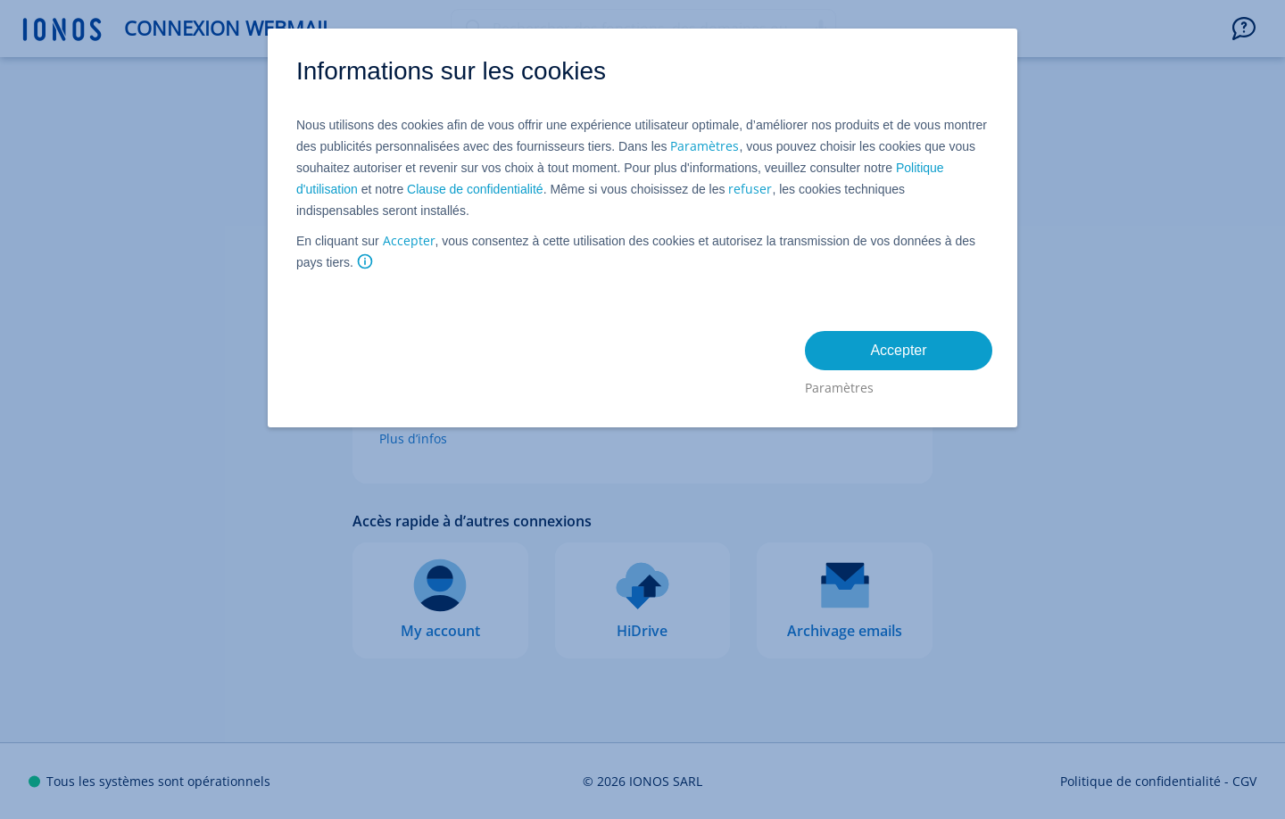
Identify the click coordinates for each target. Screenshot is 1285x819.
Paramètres (704, 145)
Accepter (409, 240)
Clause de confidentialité (475, 189)
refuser (750, 188)
